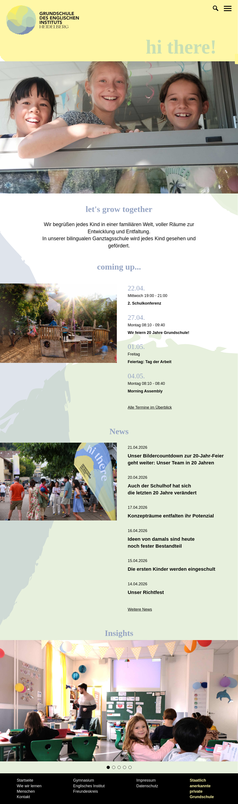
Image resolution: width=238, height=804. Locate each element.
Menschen (26, 791)
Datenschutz (147, 786)
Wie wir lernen (29, 786)
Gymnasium (83, 780)
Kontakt (23, 797)
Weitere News (140, 609)
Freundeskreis (85, 791)
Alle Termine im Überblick (150, 407)
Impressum (146, 780)
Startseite (25, 780)
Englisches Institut (89, 786)
